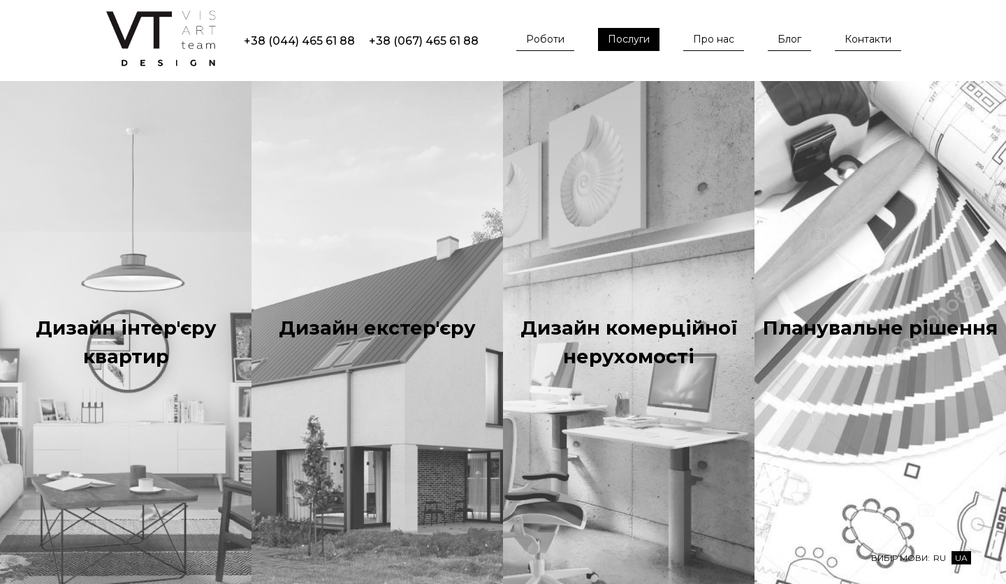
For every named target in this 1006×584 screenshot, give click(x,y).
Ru (939, 558)
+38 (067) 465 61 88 (424, 41)
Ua (961, 558)
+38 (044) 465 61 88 (299, 41)
